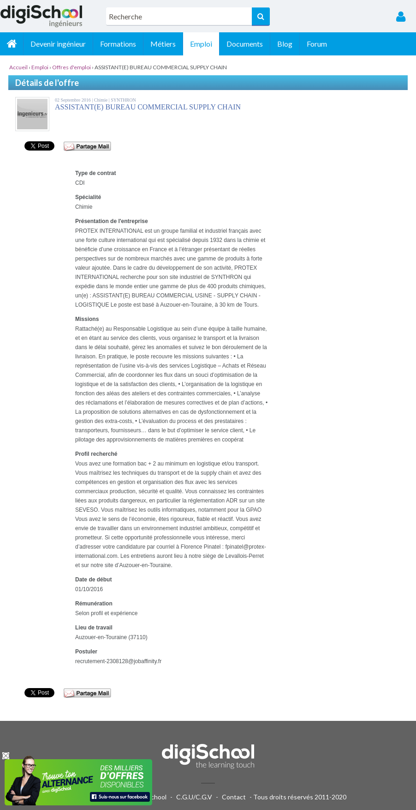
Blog (284, 43)
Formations (118, 43)
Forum (317, 43)
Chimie (101, 100)
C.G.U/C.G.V (194, 797)
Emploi (201, 43)
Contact (234, 797)
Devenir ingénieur (58, 43)
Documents (244, 43)
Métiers (163, 43)
